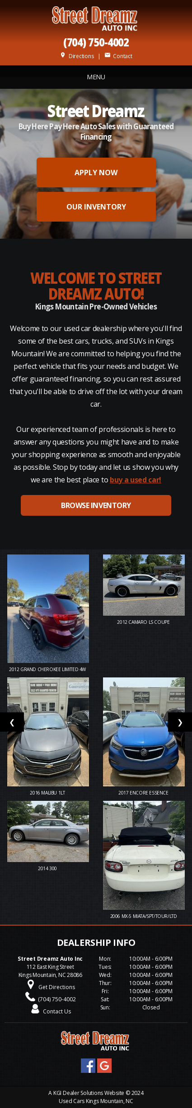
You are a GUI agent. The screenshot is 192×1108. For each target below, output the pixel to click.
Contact (118, 56)
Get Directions (56, 987)
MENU (96, 77)
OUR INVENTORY (96, 207)
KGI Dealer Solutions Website (88, 1093)
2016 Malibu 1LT (48, 793)
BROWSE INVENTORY (96, 505)
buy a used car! (135, 480)
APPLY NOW (96, 172)
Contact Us (57, 1011)
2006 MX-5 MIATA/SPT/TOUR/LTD (144, 916)
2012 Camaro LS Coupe (144, 622)
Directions (77, 56)
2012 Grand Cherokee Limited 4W (48, 669)
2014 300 (48, 868)
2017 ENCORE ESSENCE (143, 793)
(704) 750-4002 (96, 42)
